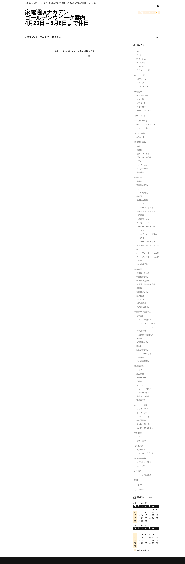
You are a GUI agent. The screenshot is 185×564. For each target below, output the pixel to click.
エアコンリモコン (146, 327)
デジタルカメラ (141, 121)
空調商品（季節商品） (143, 312)
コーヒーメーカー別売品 (146, 226)
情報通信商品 (140, 142)
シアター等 (141, 103)
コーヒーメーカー (144, 223)
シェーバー (141, 385)
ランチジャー (142, 466)
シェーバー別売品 (144, 389)
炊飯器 (139, 196)
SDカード (140, 137)
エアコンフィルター (146, 323)
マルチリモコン (141, 490)
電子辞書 (140, 172)
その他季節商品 (143, 361)
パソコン (138, 471)
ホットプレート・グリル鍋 (147, 253)
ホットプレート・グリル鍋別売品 (147, 259)
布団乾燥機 (141, 303)
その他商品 (139, 446)
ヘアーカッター (143, 393)
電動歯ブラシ (142, 381)
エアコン (140, 316)
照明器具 (138, 433)
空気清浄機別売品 (146, 335)
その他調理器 (142, 264)
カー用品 (138, 485)
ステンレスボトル (144, 462)
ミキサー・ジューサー (145, 242)
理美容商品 (139, 366)
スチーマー (141, 377)
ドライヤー (141, 370)
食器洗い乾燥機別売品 (145, 284)
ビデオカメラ (140, 116)
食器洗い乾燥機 (143, 281)
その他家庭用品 (143, 307)
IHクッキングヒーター (145, 211)
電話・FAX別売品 (143, 157)
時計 (136, 480)
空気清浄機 (141, 331)
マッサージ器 (142, 413)
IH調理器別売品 (143, 219)
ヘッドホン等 (142, 95)
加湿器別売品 (142, 342)
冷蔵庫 (139, 181)
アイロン (140, 299)
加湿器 (139, 338)
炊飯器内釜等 (142, 200)
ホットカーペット (144, 354)
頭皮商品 (140, 374)
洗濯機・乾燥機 (143, 273)
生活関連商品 (140, 458)
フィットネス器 (143, 417)
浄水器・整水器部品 (144, 428)
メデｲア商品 (139, 133)
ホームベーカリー (144, 230)
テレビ (137, 51)
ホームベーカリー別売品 (146, 234)
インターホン (142, 169)
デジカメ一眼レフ (144, 128)
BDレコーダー (140, 75)
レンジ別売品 (142, 193)
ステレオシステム (144, 110)
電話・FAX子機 (142, 154)
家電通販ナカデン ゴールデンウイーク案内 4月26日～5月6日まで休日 (61, 17)
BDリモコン (141, 83)
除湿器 (139, 346)
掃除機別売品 (142, 292)
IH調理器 (140, 215)
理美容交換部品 (143, 396)
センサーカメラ (143, 165)
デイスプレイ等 (143, 70)
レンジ (139, 189)
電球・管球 (141, 440)
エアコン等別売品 (144, 320)
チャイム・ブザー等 (144, 453)
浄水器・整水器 (143, 424)
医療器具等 (141, 420)
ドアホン (140, 161)
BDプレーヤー (142, 79)
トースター (141, 238)
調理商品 (138, 177)
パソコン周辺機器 (144, 475)
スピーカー (141, 107)
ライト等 (140, 437)
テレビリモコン (143, 66)
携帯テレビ (141, 59)
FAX (138, 146)
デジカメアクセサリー (145, 124)
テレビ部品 (141, 63)
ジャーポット (142, 204)
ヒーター (140, 357)
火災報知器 (141, 449)
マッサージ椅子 (143, 409)
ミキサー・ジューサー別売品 (147, 247)
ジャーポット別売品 (144, 208)
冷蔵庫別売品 (142, 185)
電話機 (139, 150)
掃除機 (139, 288)
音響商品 (138, 92)
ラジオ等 (140, 99)
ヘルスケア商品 (141, 405)
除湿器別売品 (142, 350)
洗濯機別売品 (142, 277)
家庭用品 (138, 269)
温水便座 (140, 296)
